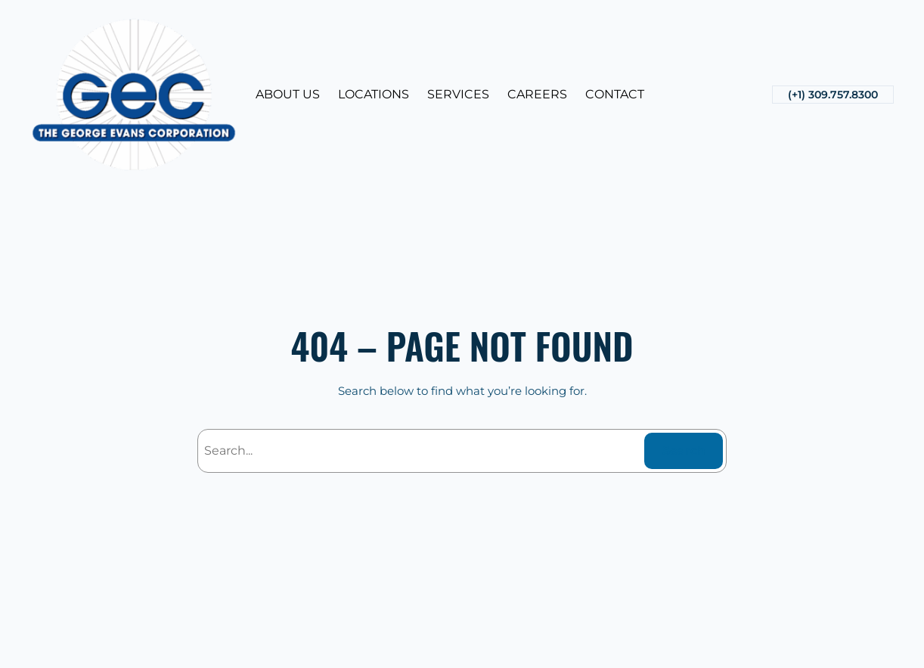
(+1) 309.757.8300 (833, 94)
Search (683, 450)
